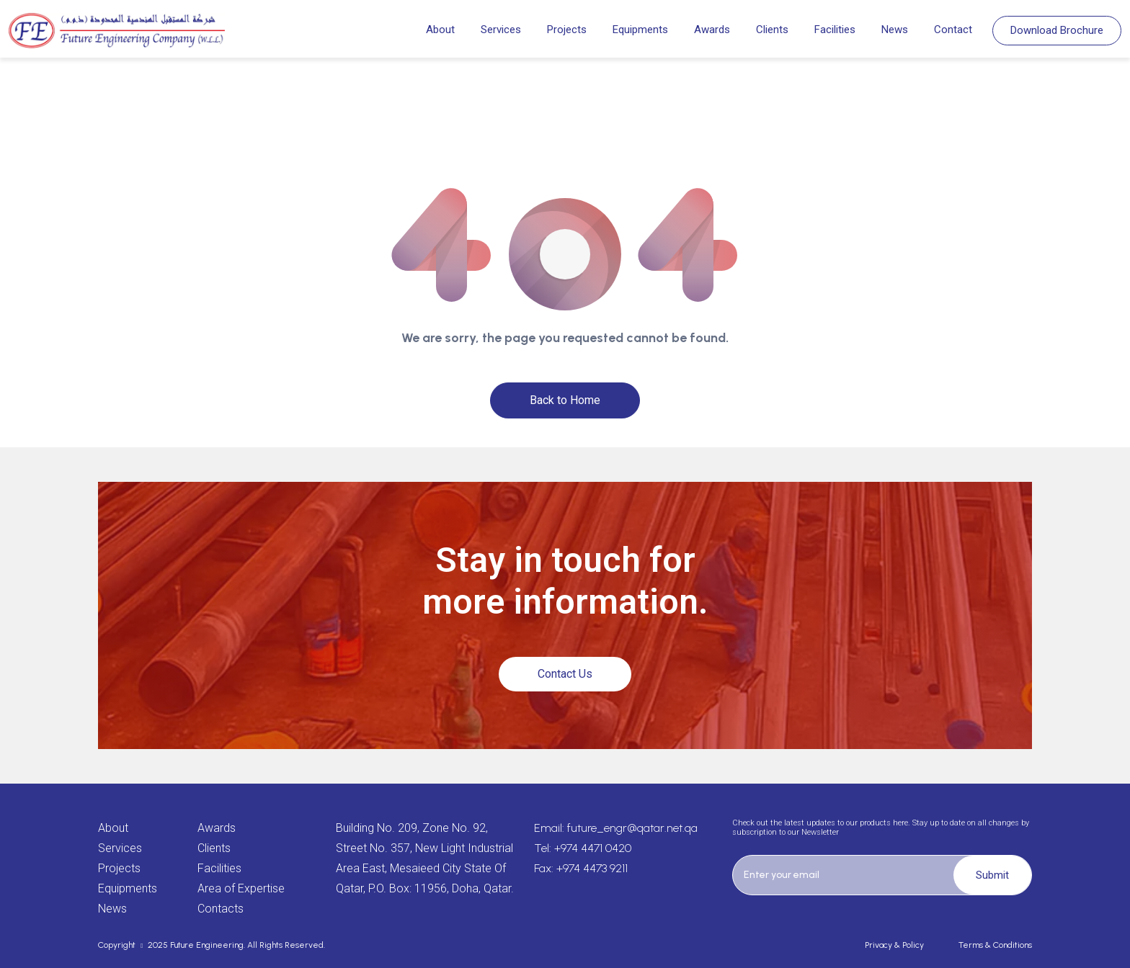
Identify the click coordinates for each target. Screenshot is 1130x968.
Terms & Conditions (995, 945)
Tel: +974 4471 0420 (582, 848)
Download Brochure (1056, 30)
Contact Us (565, 674)
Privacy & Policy (894, 945)
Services (501, 29)
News (894, 29)
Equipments (640, 29)
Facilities (834, 29)
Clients (772, 29)
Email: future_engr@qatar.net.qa (616, 828)
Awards (712, 29)
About (440, 29)
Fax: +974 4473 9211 (581, 868)
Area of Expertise (241, 888)
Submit (992, 875)
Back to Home (565, 400)
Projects (567, 29)
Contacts (220, 908)
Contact (953, 29)
